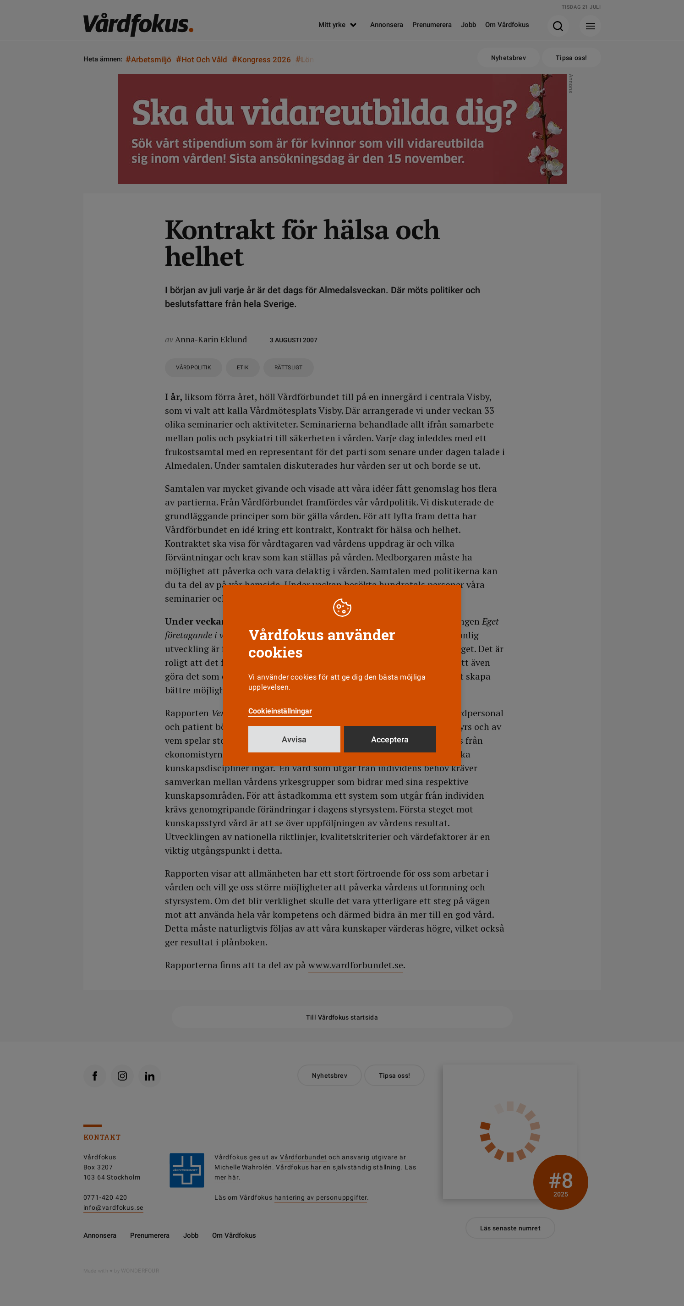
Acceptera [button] (390, 739)
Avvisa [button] (294, 739)
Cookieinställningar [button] (280, 711)
